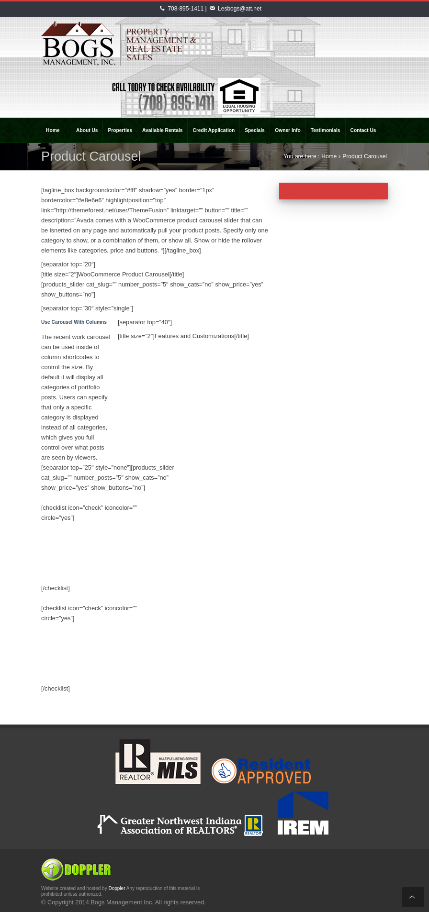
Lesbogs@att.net (239, 8)
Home (329, 156)
